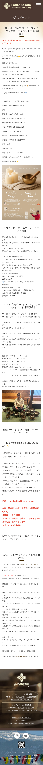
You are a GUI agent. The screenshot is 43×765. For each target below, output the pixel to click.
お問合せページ (20, 656)
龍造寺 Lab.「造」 (21, 700)
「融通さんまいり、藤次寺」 (29, 564)
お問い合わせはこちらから (21, 718)
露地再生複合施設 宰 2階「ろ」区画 (21, 710)
